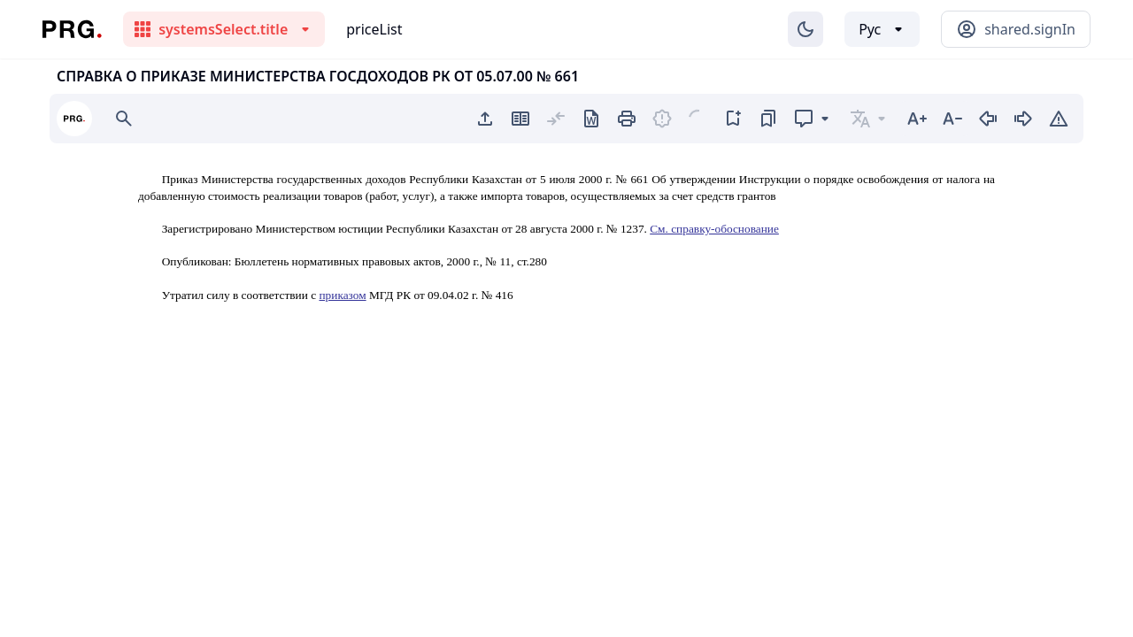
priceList (374, 29)
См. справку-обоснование (714, 228)
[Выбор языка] (882, 29)
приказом (342, 295)
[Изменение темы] (805, 29)
